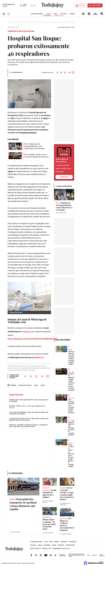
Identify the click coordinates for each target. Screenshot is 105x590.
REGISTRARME (96, 5)
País (55, 14)
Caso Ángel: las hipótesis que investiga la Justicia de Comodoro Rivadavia (29, 413)
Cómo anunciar (102, 555)
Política (64, 14)
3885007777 (39, 357)
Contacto (94, 555)
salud (45, 118)
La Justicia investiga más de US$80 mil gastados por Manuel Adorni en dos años (29, 419)
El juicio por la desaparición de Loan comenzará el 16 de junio (28, 400)
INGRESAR (82, 5)
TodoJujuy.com (27, 331)
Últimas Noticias (37, 14)
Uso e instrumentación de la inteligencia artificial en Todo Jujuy (77, 555)
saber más (64, 177)
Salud (36, 385)
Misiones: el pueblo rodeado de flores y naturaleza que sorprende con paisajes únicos (28, 425)
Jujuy (48, 14)
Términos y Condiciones (62, 555)
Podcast (61, 545)
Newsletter (59, 16)
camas (10, 171)
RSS (88, 555)
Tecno (54, 545)
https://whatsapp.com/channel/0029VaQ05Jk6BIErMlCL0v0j (32, 338)
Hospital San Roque (28, 132)
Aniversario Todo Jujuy (61, 549)
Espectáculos (35, 549)
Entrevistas (70, 545)
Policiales (47, 16)
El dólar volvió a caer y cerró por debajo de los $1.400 (27, 407)
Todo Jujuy (11, 27)
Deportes (64, 542)
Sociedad (47, 545)
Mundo (72, 14)
